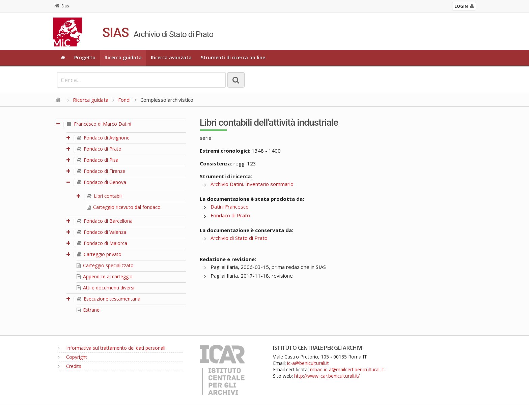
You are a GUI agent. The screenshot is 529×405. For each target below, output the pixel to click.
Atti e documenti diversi (105, 287)
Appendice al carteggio (105, 276)
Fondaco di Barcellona (105, 221)
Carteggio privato (99, 254)
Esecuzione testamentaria (108, 298)
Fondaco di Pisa (97, 160)
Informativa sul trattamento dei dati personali (111, 348)
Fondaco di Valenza (101, 232)
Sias (62, 6)
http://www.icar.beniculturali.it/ (327, 376)
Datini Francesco (230, 206)
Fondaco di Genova (101, 182)
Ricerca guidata (123, 57)
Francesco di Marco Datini (99, 124)
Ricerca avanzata (171, 57)
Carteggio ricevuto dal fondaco (124, 207)
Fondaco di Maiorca (102, 243)
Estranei (89, 310)
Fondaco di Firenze (101, 171)
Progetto (84, 57)
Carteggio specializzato (105, 265)
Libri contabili (104, 196)
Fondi (124, 99)
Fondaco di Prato (99, 149)
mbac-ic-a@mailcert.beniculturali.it (347, 369)
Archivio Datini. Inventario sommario (252, 184)
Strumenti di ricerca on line (233, 57)
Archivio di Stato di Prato (239, 238)
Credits (69, 366)
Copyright (72, 357)
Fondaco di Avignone (103, 137)
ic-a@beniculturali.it (308, 363)
